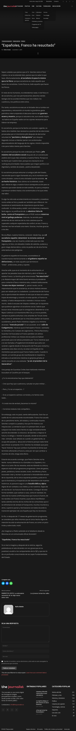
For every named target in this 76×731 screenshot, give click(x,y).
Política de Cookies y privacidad (53, 729)
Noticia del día (16, 41)
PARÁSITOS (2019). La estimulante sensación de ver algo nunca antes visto (13, 595)
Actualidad (19, 6)
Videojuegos (35, 27)
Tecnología (47, 6)
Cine (33, 6)
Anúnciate (67, 729)
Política (27, 6)
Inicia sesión (56, 6)
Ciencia (45, 12)
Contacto (56, 1)
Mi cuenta (40, 729)
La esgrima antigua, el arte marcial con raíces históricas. (42, 702)
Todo (26, 12)
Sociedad (45, 18)
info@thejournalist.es (17, 705)
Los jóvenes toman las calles (39, 593)
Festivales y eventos (37, 21)
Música (38, 18)
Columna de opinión (28, 19)
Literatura (38, 12)
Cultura (38, 6)
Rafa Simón (7, 49)
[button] (72, 6)
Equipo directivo (30, 729)
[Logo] (10, 6)
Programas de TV (36, 24)
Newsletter (49, 1)
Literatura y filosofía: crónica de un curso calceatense (41, 693)
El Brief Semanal (29, 15)
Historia (38, 15)
